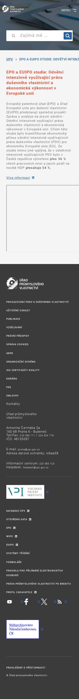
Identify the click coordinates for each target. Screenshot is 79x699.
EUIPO (10, 544)
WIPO (9, 536)
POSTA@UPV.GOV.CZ (29, 449)
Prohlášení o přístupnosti (25, 667)
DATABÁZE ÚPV (15, 510)
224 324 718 (46, 435)
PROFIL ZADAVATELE (19, 592)
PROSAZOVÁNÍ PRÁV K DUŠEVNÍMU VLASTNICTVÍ (37, 301)
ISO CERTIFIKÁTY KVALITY (23, 370)
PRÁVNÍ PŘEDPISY (17, 335)
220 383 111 (27, 435)
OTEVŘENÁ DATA (16, 519)
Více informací (18, 177)
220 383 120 (47, 463)
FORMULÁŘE (14, 562)
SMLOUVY (12, 395)
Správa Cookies (17, 344)
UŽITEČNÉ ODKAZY (18, 310)
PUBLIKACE (13, 318)
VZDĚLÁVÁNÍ (14, 327)
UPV (9, 59)
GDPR (9, 353)
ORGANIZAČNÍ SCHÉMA (21, 361)
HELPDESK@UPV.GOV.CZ (36, 467)
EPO (8, 527)
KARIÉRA (11, 378)
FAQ (8, 387)
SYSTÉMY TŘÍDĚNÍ (18, 553)
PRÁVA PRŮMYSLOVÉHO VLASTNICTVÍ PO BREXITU (38, 583)
